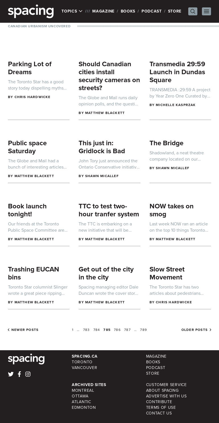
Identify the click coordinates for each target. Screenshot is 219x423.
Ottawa (80, 396)
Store (175, 11)
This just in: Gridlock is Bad (102, 147)
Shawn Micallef (102, 176)
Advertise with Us (166, 396)
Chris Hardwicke (33, 96)
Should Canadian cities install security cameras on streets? (109, 76)
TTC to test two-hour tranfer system (109, 210)
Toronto (82, 362)
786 (117, 329)
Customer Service (166, 385)
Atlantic (81, 402)
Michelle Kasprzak (176, 104)
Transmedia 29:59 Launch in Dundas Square (177, 72)
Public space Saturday (27, 147)
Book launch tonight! (27, 210)
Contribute (159, 402)
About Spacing (162, 390)
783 (86, 329)
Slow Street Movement (167, 273)
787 (127, 329)
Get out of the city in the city (106, 273)
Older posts (194, 329)
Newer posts (24, 329)
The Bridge (166, 143)
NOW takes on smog (172, 210)
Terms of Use (161, 407)
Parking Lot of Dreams (30, 68)
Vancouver (84, 368)
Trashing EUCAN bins (33, 273)
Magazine (103, 11)
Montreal (83, 390)
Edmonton (84, 407)
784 (96, 329)
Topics (72, 11)
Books (128, 11)
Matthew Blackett (105, 112)
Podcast (152, 11)
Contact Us (159, 413)
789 (143, 329)
